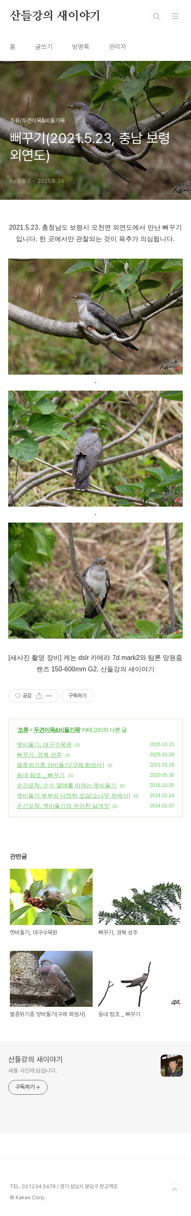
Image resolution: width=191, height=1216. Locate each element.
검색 (156, 16)
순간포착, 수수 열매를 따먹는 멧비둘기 (66, 785)
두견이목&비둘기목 (57, 729)
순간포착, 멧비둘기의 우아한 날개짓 (63, 805)
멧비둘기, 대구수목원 (44, 744)
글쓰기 (43, 47)
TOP (174, 1189)
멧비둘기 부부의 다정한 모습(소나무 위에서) (73, 795)
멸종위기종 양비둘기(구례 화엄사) (60, 765)
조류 (23, 729)
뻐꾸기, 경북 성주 (39, 754)
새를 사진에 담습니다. (32, 1070)
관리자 (117, 47)
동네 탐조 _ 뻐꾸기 (41, 775)
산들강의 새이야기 (55, 16)
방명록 (80, 47)
